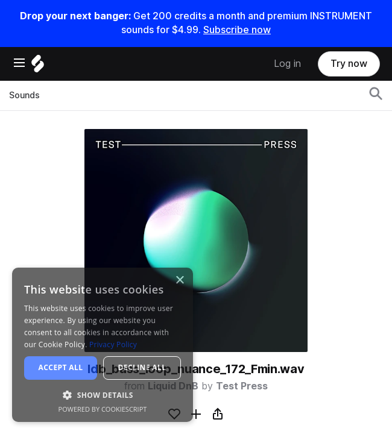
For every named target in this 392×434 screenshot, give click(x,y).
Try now (348, 63)
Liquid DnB (173, 386)
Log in (287, 63)
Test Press (242, 386)
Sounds (24, 95)
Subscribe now (237, 30)
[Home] (37, 67)
